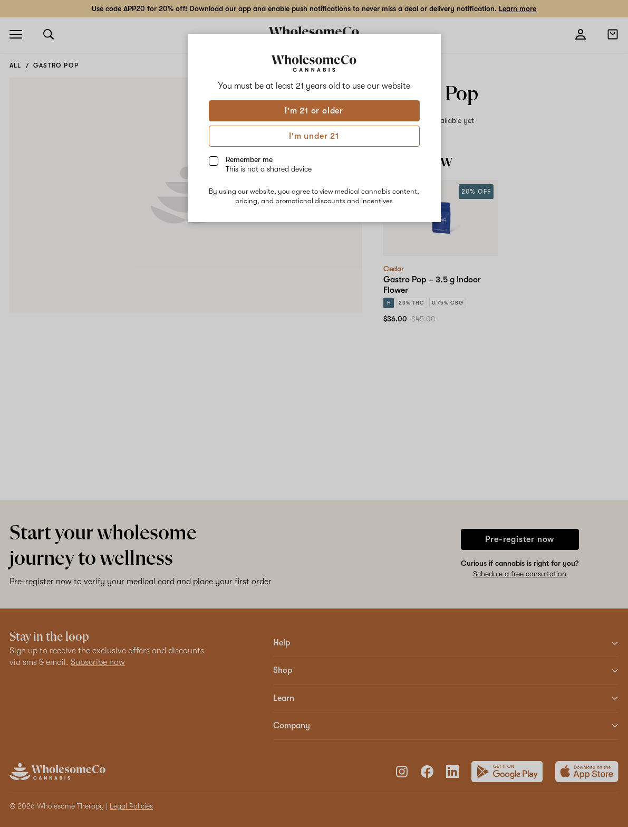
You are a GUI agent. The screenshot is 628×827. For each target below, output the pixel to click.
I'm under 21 (314, 136)
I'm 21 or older (314, 111)
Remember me (269, 164)
